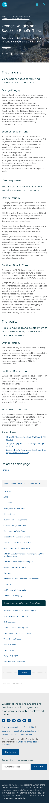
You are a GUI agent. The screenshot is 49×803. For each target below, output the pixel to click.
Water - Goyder (10, 644)
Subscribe (39, 766)
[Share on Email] (27, 54)
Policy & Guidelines (9, 734)
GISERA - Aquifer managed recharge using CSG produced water (23, 555)
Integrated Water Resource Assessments (20, 579)
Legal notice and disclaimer (25, 731)
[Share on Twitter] (16, 54)
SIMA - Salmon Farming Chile (15, 627)
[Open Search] (44, 4)
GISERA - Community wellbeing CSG (18, 562)
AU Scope (7, 503)
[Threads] (24, 720)
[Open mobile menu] (37, 4)
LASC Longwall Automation (15, 590)
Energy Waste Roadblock (14, 661)
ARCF (5, 497)
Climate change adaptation (15, 525)
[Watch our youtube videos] (29, 720)
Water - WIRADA (10, 656)
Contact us (10, 752)
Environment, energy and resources (15, 19)
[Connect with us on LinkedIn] (14, 720)
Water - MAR (9, 650)
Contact (6, 49)
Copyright (6, 731)
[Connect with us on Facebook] (3, 720)
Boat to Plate (9, 514)
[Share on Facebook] (11, 54)
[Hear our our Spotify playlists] (19, 720)
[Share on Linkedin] (22, 54)
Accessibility (29, 727)
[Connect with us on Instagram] (9, 720)
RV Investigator (9, 622)
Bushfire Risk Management (15, 520)
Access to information (11, 727)
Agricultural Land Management (16, 548)
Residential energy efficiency (15, 616)
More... (25, 672)
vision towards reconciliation (14, 798)
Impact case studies (20, 16)
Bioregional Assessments (14, 508)
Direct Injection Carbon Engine (16, 537)
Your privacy (26, 734)
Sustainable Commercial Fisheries (17, 633)
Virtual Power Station (12, 639)
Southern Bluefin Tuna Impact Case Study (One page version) (26, 451)
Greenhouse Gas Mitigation (14, 567)
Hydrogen (7, 573)
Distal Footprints (10, 491)
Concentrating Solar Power (15, 531)
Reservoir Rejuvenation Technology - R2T (20, 610)
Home (4, 16)
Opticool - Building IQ (12, 596)
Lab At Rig (7, 584)
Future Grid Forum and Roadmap (17, 542)
